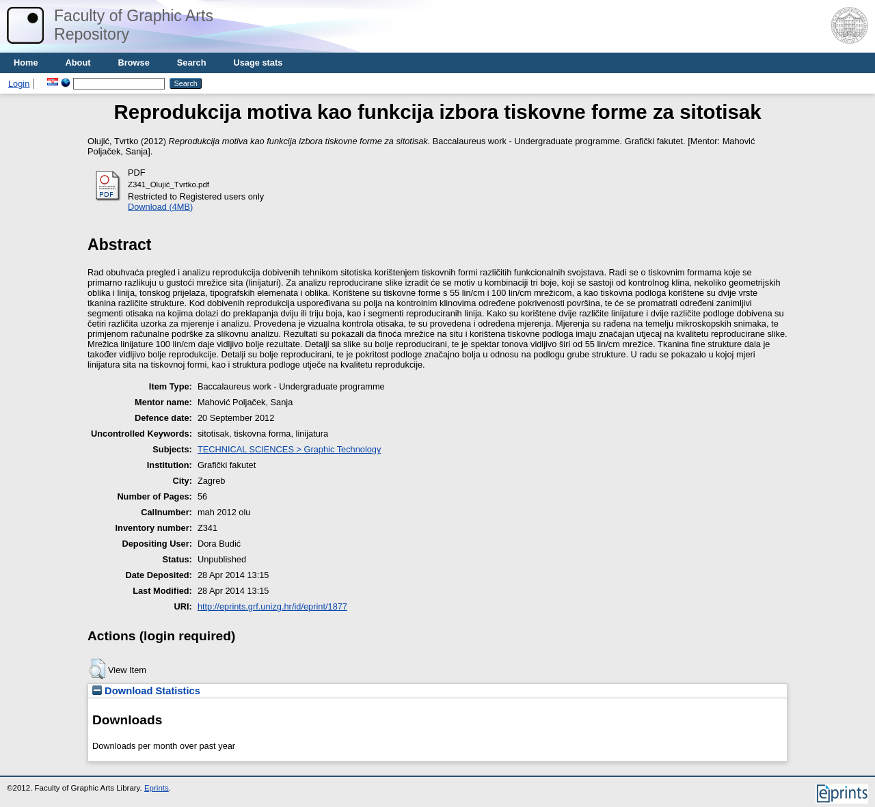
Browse (134, 62)
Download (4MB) (160, 207)
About (78, 62)
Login (18, 84)
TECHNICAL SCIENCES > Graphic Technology (289, 449)
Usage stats (257, 62)
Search (191, 62)
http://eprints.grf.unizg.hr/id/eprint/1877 (272, 606)
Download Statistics (146, 690)
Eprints (156, 788)
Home (26, 62)
